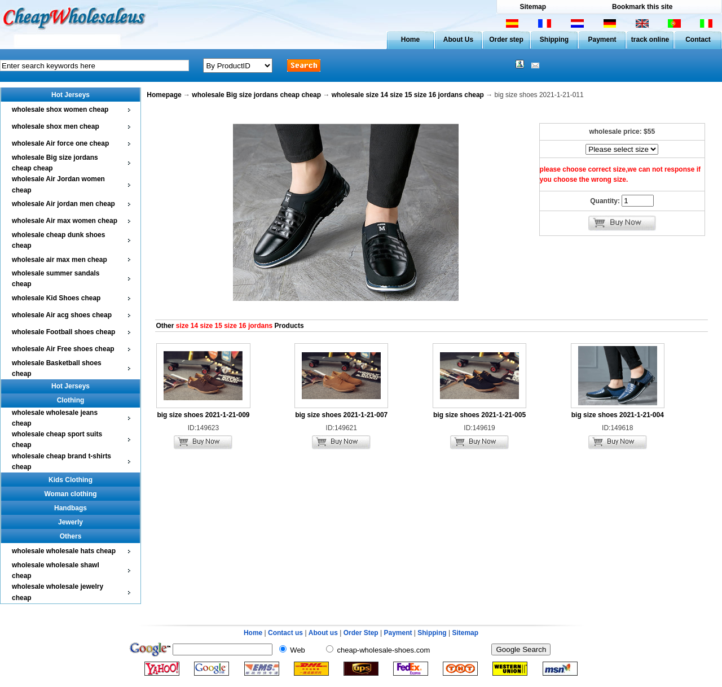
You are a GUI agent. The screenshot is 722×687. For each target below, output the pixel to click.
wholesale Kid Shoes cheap (56, 298)
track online (650, 39)
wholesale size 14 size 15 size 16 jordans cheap (408, 95)
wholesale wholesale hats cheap (64, 551)
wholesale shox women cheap (60, 109)
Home (410, 39)
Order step (506, 39)
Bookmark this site (642, 7)
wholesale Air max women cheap (64, 221)
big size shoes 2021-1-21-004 (617, 415)
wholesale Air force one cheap (60, 143)
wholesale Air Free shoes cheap (63, 349)
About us (323, 633)
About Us (458, 39)
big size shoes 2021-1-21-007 (341, 415)
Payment (602, 39)
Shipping (554, 39)
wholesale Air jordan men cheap (63, 204)
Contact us (285, 633)
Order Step (362, 633)
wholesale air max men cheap (59, 260)
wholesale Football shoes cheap (63, 332)
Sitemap (533, 7)
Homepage (164, 95)
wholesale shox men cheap (55, 126)
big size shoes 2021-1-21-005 (479, 415)
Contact (698, 39)
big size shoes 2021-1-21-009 (203, 415)
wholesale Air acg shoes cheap (62, 315)
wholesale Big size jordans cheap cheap (256, 95)
